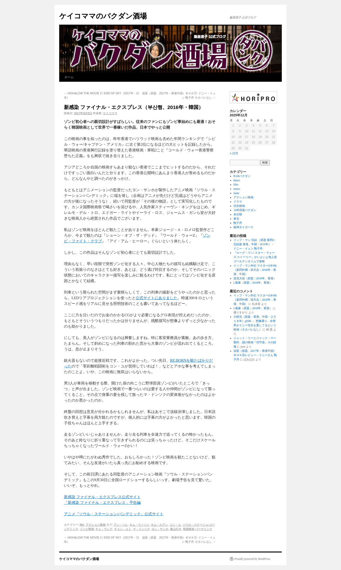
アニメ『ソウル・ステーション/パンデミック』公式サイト (113, 514)
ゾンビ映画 (87, 529)
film (82, 524)
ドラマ (237, 201)
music (236, 188)
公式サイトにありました (156, 298)
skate (236, 193)
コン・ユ (175, 524)
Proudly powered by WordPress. (252, 559)
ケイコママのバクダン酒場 (103, 16)
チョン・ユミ (122, 529)
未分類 (237, 214)
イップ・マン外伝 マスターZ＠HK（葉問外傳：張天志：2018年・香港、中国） (255, 270)
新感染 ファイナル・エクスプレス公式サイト (102, 497)
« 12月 (234, 153)
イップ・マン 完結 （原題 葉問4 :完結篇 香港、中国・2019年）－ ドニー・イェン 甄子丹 (254, 244)
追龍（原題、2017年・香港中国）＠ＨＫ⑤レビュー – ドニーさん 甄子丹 (255, 355)
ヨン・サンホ (159, 529)
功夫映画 (239, 206)
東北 (236, 218)
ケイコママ (110, 113)
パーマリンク (203, 529)
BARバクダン (242, 176)
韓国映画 (188, 529)
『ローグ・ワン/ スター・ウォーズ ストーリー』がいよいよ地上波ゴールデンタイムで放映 (255, 257)
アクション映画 (96, 524)
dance (236, 180)
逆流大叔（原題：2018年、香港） (254, 278)
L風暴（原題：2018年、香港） (252, 282)
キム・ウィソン (139, 524)
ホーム (69, 77)
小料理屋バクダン (244, 210)
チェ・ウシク (103, 529)
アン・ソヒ (121, 524)
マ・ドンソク (141, 529)
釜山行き (175, 529)
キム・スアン (159, 524)
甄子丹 (237, 223)
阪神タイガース (243, 227)
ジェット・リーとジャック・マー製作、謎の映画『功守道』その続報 (254, 342)
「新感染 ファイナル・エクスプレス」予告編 (102, 503)
